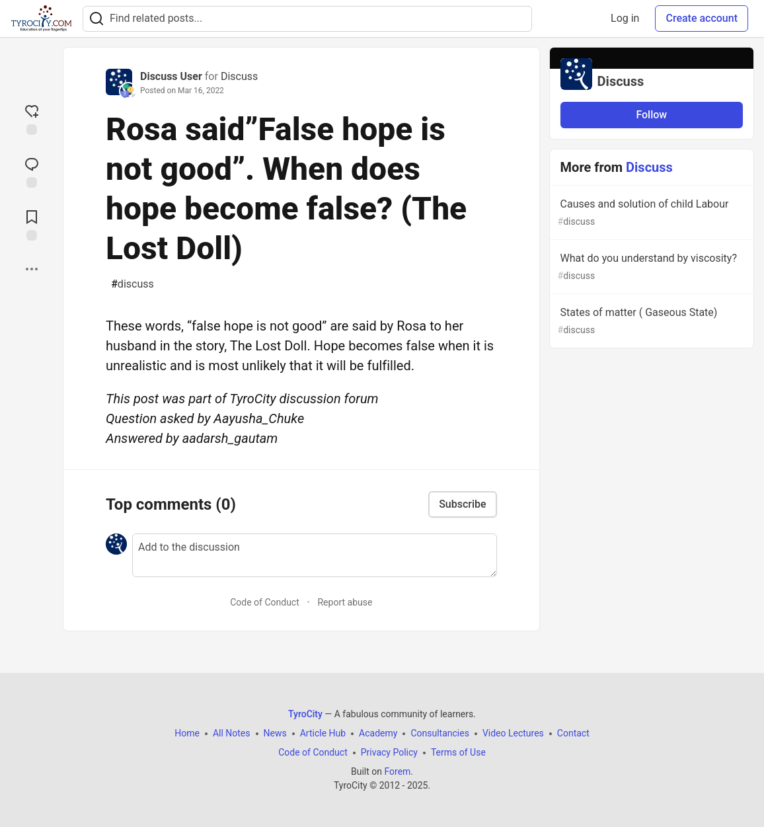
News (275, 733)
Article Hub (323, 733)
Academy (378, 733)
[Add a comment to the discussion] (314, 555)
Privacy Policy (389, 752)
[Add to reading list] (32, 224)
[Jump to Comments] (32, 171)
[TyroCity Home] (41, 18)
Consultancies (439, 733)
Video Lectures (513, 733)
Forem (397, 771)
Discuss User (171, 76)
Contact (573, 733)
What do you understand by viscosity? (650, 267)
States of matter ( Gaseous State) (650, 321)
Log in (625, 18)
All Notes (231, 733)
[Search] (96, 19)
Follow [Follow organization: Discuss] (651, 114)
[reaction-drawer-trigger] (32, 118)
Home (187, 733)
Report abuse (344, 602)
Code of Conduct (264, 602)
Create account (702, 18)
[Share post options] (32, 269)
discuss (132, 284)
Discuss (239, 76)
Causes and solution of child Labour (650, 213)
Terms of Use (458, 752)
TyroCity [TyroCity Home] (305, 714)
